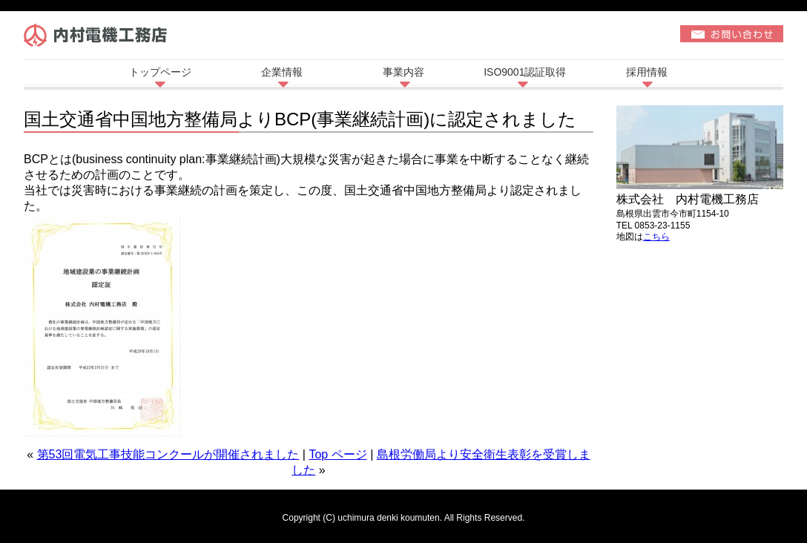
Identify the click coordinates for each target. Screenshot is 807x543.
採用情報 (647, 72)
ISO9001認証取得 (525, 72)
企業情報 (282, 72)
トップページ (160, 72)
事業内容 (403, 72)
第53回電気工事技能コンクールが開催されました (168, 454)
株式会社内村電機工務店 (101, 38)
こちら (656, 236)
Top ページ (337, 454)
